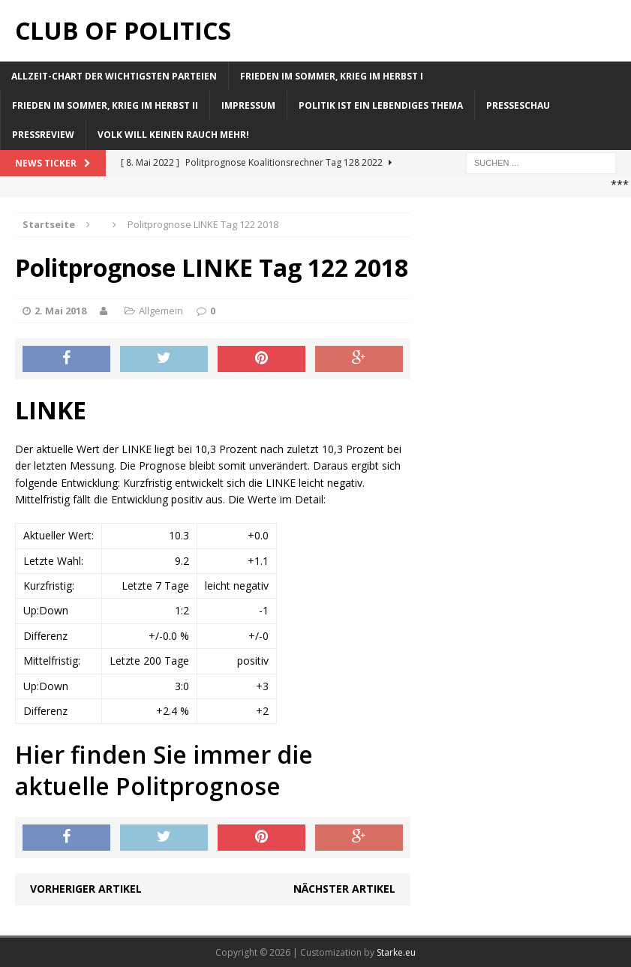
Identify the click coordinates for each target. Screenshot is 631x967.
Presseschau (518, 105)
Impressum (248, 105)
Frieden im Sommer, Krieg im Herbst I (331, 76)
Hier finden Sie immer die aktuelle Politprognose (164, 770)
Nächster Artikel (344, 888)
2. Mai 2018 (60, 310)
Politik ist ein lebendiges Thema (381, 105)
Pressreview (43, 134)
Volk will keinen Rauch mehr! (173, 134)
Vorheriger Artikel (86, 888)
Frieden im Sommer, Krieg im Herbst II (105, 105)
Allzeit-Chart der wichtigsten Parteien (114, 76)
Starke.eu (396, 952)
